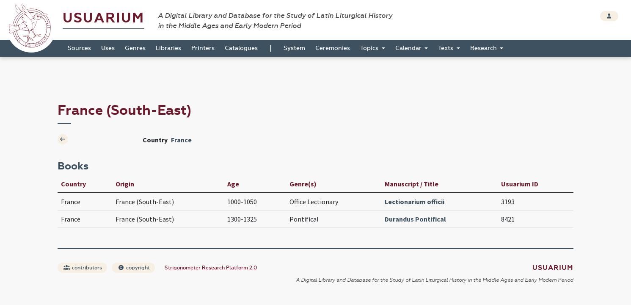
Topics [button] (370, 48)
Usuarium (103, 18)
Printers (203, 48)
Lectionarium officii (414, 201)
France (181, 140)
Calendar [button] (409, 48)
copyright (134, 268)
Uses (108, 48)
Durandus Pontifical (415, 219)
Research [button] (484, 48)
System (294, 48)
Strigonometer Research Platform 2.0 (211, 268)
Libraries (168, 48)
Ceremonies (332, 48)
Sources (79, 48)
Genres (135, 48)
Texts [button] (446, 48)
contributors (82, 268)
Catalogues (241, 48)
